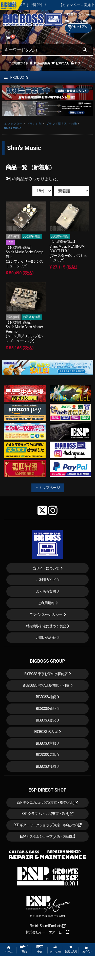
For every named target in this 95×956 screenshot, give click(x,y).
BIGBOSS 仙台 (46, 709)
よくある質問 (46, 591)
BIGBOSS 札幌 (46, 697)
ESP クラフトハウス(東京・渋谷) (47, 814)
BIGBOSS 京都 (46, 743)
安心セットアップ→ (77, 28)
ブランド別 (34, 124)
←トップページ (47, 487)
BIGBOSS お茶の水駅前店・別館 (46, 685)
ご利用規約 (46, 603)
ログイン (78, 63)
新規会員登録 (39, 63)
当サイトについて (46, 568)
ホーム (8, 949)
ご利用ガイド (18, 63)
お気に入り (60, 63)
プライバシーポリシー (45, 614)
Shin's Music (12, 128)
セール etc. (55, 949)
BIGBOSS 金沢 (46, 720)
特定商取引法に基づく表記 (46, 626)
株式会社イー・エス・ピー (47, 932)
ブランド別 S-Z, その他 (61, 124)
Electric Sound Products (47, 926)
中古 (39, 949)
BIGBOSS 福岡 (46, 766)
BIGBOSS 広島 (46, 755)
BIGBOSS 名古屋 (46, 732)
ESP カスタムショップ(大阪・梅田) (47, 836)
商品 (24, 949)
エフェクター (13, 124)
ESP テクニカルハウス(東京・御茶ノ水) (48, 802)
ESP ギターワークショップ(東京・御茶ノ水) (47, 825)
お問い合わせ (46, 637)
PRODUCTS (16, 77)
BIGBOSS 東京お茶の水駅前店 (45, 674)
